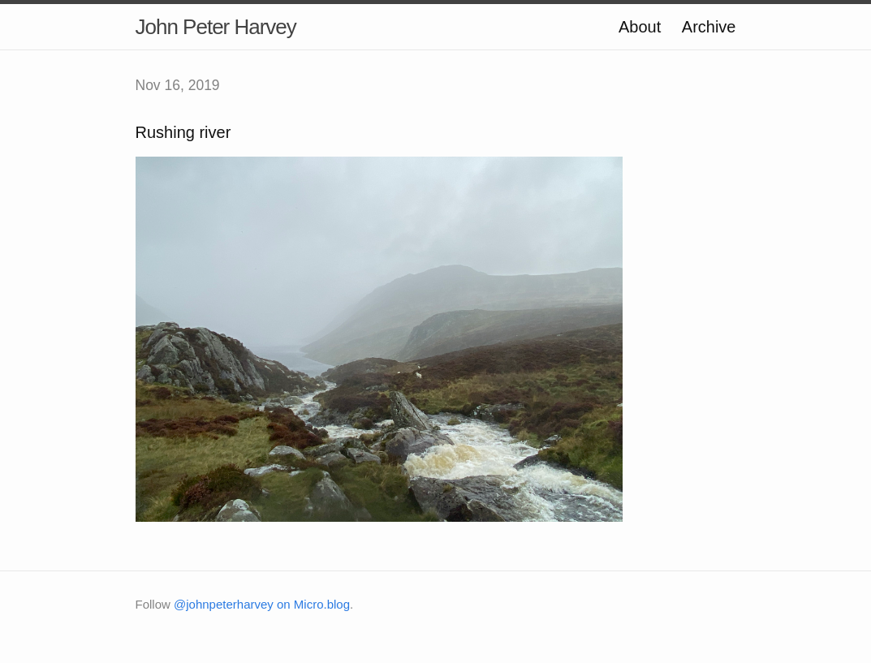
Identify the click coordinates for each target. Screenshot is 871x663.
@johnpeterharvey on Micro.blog (262, 604)
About (640, 27)
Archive (709, 27)
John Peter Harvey (216, 27)
